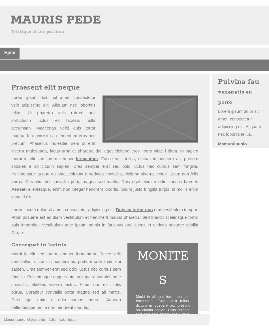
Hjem (9, 52)
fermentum (87, 158)
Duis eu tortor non (134, 209)
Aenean (19, 189)
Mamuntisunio (232, 143)
